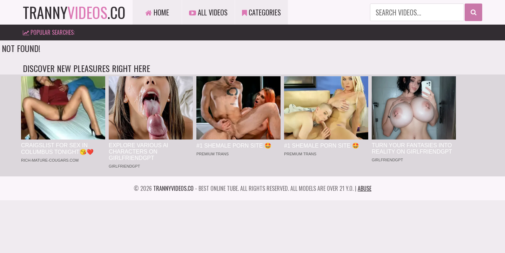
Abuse (364, 188)
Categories (261, 12)
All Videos (208, 12)
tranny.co (74, 12)
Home (157, 12)
